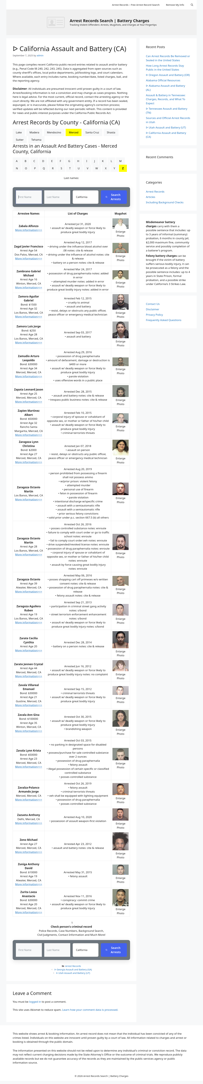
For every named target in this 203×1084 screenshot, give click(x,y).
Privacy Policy (154, 314)
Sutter (20, 139)
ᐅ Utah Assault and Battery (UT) (73, 973)
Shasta (111, 132)
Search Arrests (113, 197)
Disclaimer (152, 309)
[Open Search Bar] (192, 4)
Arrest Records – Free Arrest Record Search (136, 4)
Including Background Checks (164, 202)
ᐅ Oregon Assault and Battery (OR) (168, 75)
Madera (34, 132)
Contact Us (153, 304)
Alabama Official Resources (163, 80)
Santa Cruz (92, 132)
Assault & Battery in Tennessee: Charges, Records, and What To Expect (165, 99)
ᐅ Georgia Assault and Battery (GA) (73, 969)
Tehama (36, 139)
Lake (19, 132)
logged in (35, 1002)
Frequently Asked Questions (163, 320)
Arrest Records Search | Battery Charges (109, 20)
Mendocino (54, 132)
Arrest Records (73, 966)
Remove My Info (175, 4)
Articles (150, 197)
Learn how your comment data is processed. (90, 1010)
